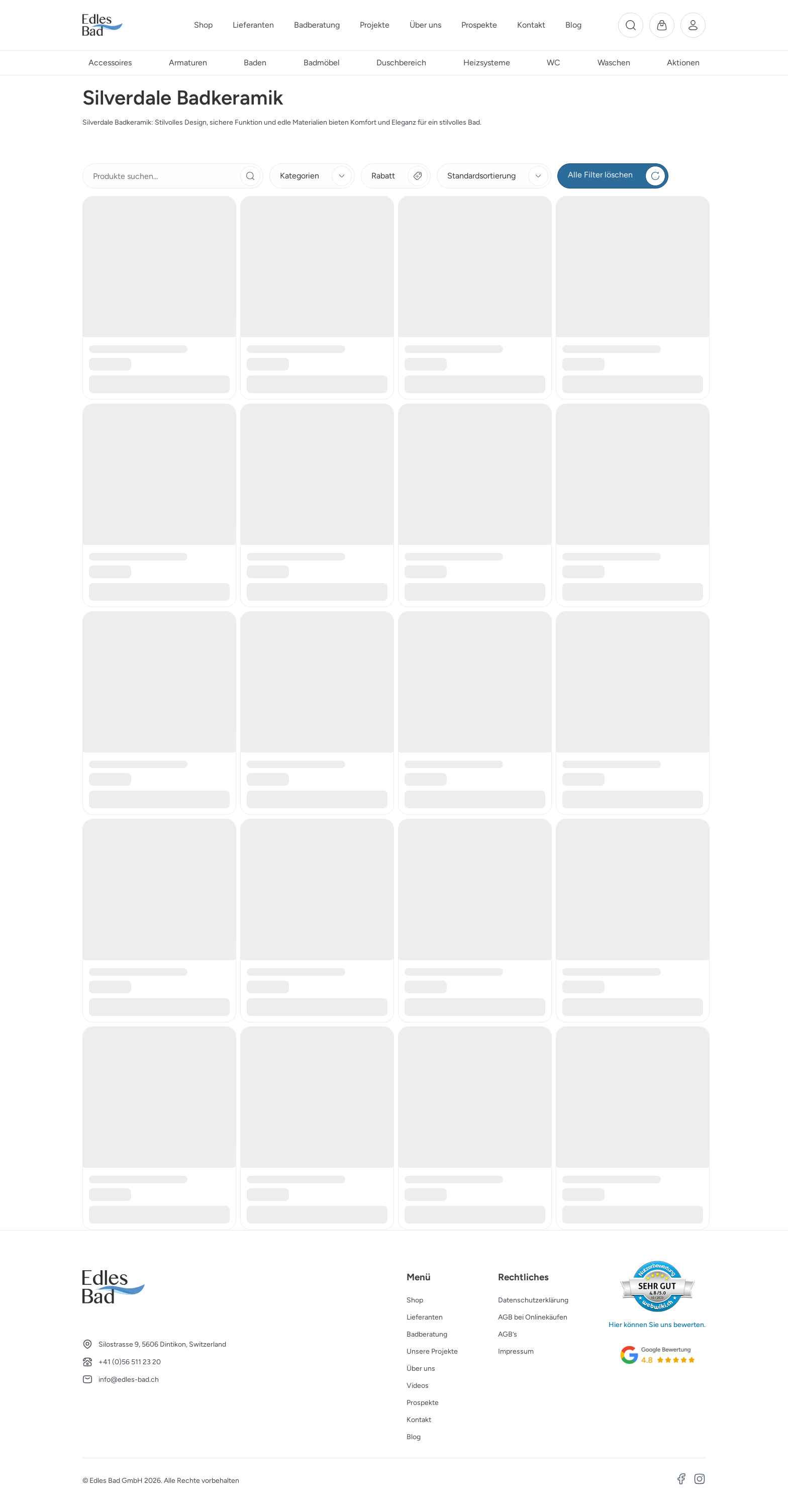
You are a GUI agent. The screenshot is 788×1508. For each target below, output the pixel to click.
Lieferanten (425, 1317)
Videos (418, 1385)
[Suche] (630, 25)
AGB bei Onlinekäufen (532, 1317)
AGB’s (507, 1334)
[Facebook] (681, 1480)
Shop (415, 1300)
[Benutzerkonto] (693, 25)
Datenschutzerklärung (533, 1300)
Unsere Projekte (432, 1351)
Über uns (421, 1368)
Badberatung (427, 1334)
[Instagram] (700, 1480)
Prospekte (423, 1402)
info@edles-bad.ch (128, 1379)
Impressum (516, 1351)
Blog (414, 1437)
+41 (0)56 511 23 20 (129, 1362)
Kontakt (419, 1420)
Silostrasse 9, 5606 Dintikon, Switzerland (162, 1344)
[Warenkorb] (661, 25)
